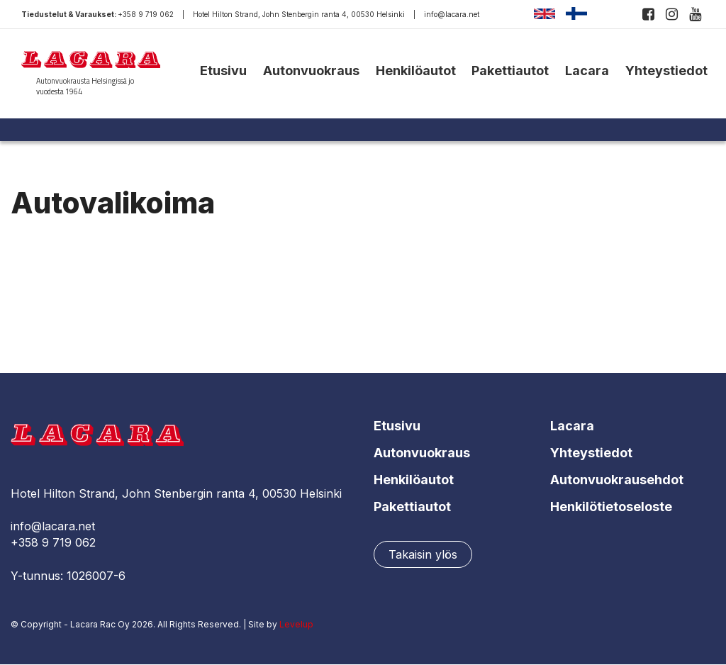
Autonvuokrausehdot (616, 479)
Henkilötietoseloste (611, 506)
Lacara (587, 70)
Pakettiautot (510, 70)
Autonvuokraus (311, 70)
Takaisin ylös (423, 555)
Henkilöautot (416, 70)
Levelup (296, 624)
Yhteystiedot (666, 70)
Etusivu (223, 70)
